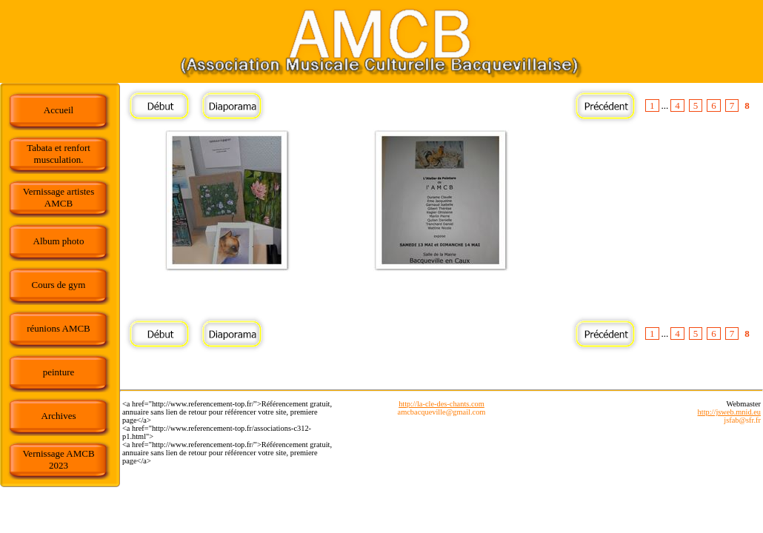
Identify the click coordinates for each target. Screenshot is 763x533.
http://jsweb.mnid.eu (729, 412)
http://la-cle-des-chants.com (441, 404)
